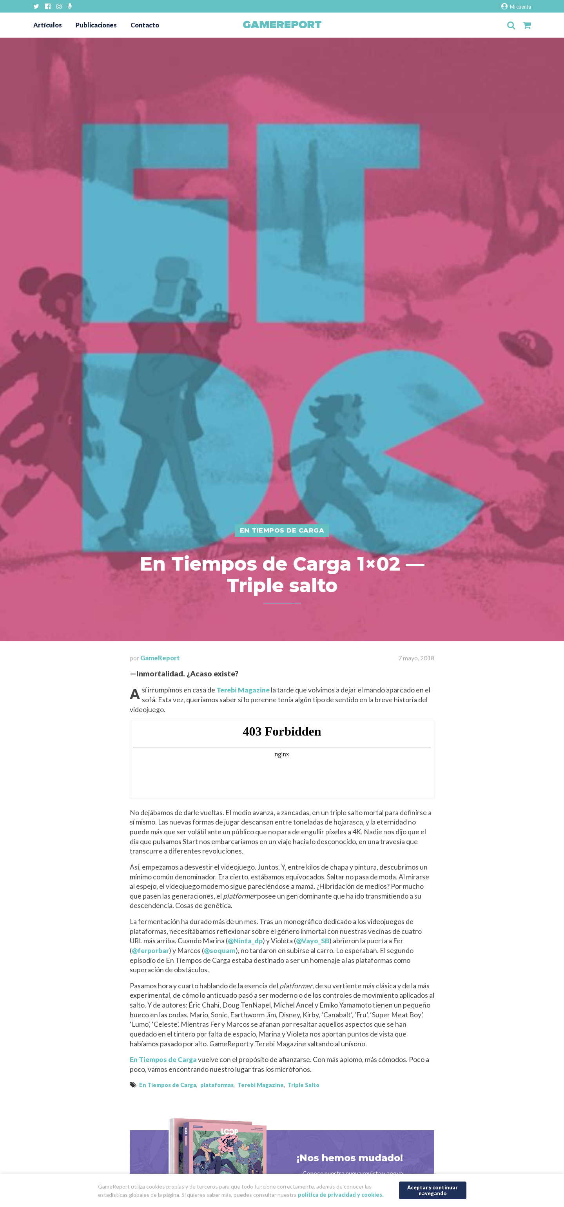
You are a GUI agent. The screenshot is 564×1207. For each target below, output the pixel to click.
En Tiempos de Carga (163, 1059)
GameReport (160, 657)
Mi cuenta (516, 6)
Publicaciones (96, 25)
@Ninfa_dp (245, 941)
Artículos (47, 25)
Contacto (145, 25)
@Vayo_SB (312, 941)
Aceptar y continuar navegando (432, 1190)
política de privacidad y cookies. (341, 1194)
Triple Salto (303, 1085)
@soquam (220, 950)
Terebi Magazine (243, 690)
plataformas (217, 1085)
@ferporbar (150, 950)
